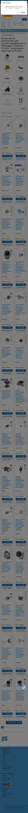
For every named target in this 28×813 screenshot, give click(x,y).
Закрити (23, 12)
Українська (17, 8)
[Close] (25, 2)
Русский (10, 8)
